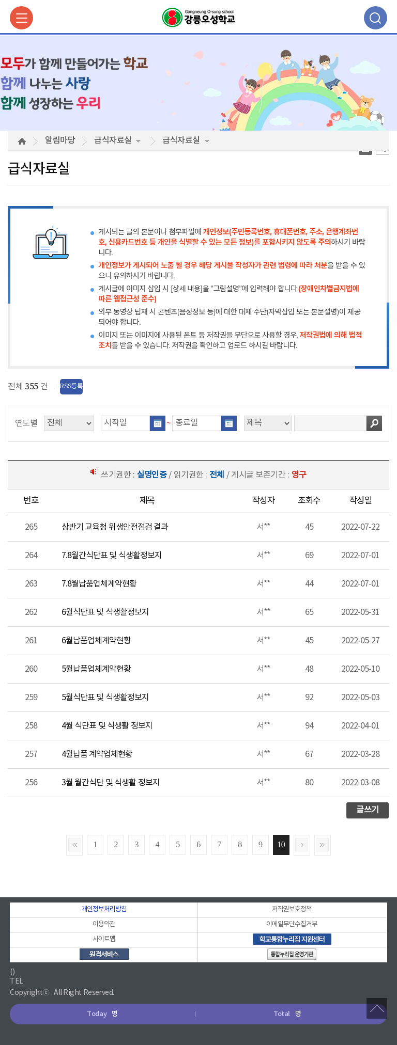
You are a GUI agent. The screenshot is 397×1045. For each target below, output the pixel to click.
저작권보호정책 (292, 909)
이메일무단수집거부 (291, 924)
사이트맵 (104, 939)
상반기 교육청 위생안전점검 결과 (115, 527)
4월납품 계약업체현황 (97, 754)
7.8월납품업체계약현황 (99, 584)
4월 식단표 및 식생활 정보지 (107, 726)
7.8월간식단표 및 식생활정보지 (112, 555)
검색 (374, 423)
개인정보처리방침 (104, 909)
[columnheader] (30, 501)
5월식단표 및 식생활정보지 (105, 697)
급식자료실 (117, 140)
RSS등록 (71, 386)
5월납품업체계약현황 (96, 669)
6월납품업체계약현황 (96, 640)
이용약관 (104, 924)
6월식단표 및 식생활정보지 (105, 612)
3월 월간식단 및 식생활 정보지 (111, 782)
